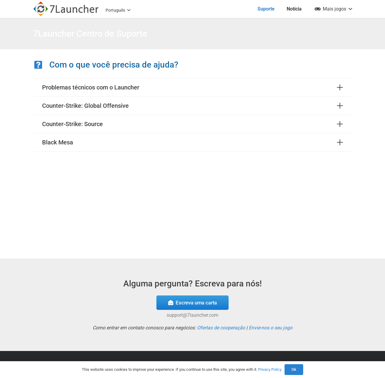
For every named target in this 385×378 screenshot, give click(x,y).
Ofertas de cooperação (221, 328)
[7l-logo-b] (66, 9)
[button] (117, 10)
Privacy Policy (270, 369)
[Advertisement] (192, 204)
